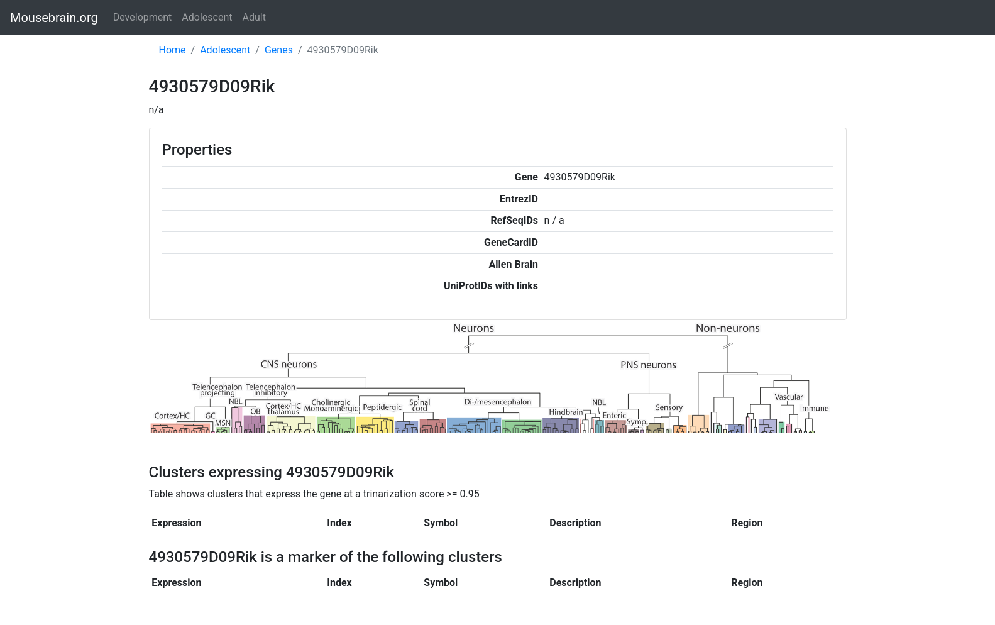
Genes (279, 50)
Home (172, 50)
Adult (254, 17)
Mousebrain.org (54, 17)
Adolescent (207, 17)
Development (142, 17)
